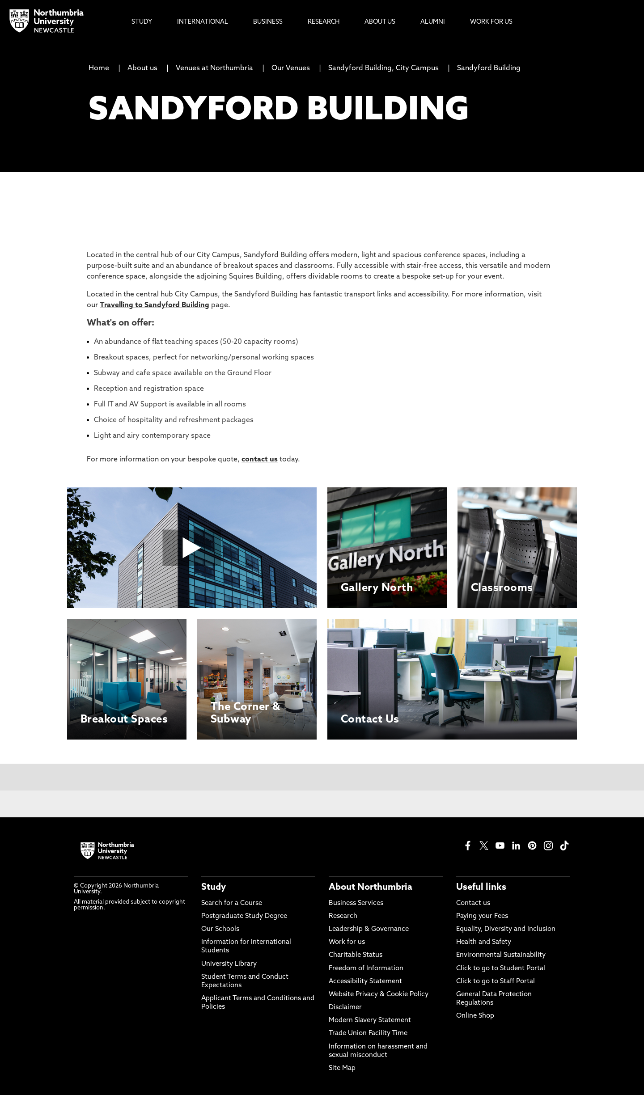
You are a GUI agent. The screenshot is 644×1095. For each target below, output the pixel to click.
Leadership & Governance (369, 929)
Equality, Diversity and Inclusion (505, 929)
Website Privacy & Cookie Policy (378, 994)
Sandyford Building (489, 68)
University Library (229, 964)
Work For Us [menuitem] (491, 22)
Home (99, 68)
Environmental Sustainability (501, 955)
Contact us (473, 903)
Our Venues (290, 68)
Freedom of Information (366, 968)
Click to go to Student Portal (500, 968)
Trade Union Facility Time (368, 1033)
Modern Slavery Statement (370, 1020)
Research (343, 916)
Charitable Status (355, 955)
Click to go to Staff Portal (495, 981)
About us (142, 68)
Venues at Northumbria (214, 68)
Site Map (342, 1068)
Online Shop (475, 1016)
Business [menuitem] (268, 22)
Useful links (481, 887)
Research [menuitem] (323, 22)
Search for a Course (231, 903)
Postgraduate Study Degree (244, 916)
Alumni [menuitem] (432, 22)
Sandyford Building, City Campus (383, 68)
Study (213, 887)
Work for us (347, 942)
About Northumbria (370, 887)
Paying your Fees (482, 916)
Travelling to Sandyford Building (154, 305)
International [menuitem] (202, 22)
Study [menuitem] (141, 22)
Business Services (356, 903)
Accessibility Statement (365, 981)
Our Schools (220, 929)
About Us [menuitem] (379, 22)
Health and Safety (483, 942)
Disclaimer (345, 1007)
